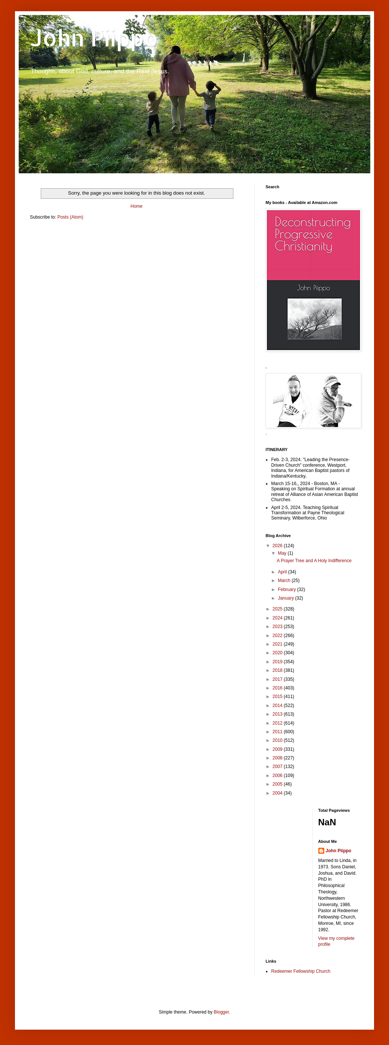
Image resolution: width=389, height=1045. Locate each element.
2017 (278, 679)
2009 (278, 749)
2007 (278, 766)
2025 (278, 609)
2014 (278, 705)
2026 (278, 545)
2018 (278, 670)
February (287, 589)
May (283, 553)
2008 (278, 758)
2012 (278, 723)
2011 (278, 731)
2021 (278, 644)
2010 (278, 740)
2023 (278, 626)
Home (137, 206)
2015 (278, 696)
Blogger (221, 1012)
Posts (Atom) (70, 217)
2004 (278, 793)
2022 (278, 635)
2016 (278, 688)
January (286, 598)
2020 (278, 652)
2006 (278, 775)
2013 (278, 714)
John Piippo (94, 37)
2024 (278, 618)
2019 (278, 661)
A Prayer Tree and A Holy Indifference (314, 560)
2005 (278, 784)
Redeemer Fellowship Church (300, 971)
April (283, 572)
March (285, 580)
